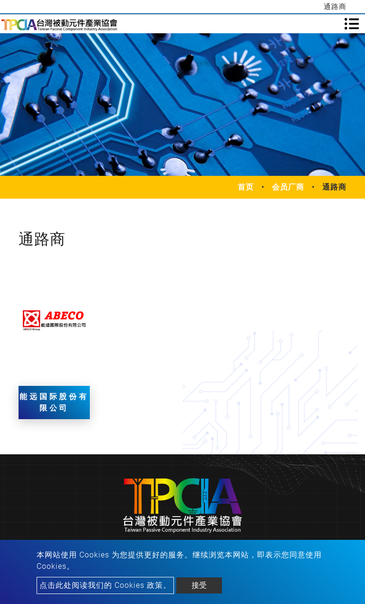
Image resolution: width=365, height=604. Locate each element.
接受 (199, 585)
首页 (246, 187)
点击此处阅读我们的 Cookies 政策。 (105, 585)
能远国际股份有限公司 (54, 402)
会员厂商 (288, 187)
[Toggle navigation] (351, 23)
